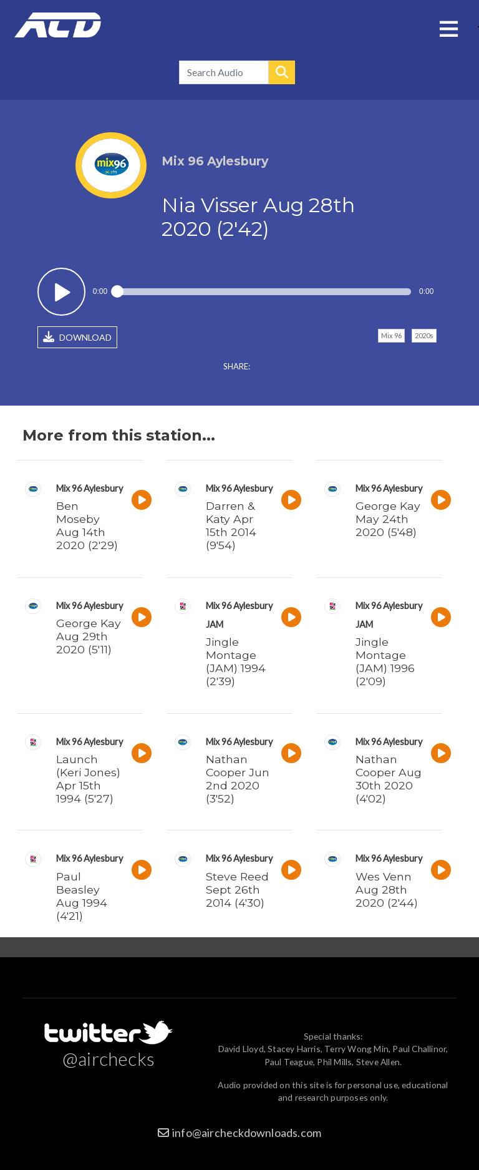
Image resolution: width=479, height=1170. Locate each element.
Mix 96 (391, 335)
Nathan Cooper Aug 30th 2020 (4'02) (389, 779)
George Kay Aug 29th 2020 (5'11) (88, 636)
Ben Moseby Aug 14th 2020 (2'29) (87, 525)
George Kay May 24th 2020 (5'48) (388, 519)
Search (282, 72)
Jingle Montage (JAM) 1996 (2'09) (385, 661)
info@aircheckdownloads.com (246, 1132)
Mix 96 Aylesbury (89, 488)
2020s (424, 335)
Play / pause (61, 291)
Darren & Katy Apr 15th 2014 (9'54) (231, 525)
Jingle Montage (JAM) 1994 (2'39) (236, 661)
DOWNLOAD (77, 337)
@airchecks (108, 1058)
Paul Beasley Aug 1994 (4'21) (81, 896)
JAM (214, 624)
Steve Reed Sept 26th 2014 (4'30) (237, 889)
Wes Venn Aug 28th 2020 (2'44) (387, 889)
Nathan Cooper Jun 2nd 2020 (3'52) (237, 779)
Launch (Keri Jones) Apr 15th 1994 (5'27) (88, 779)
